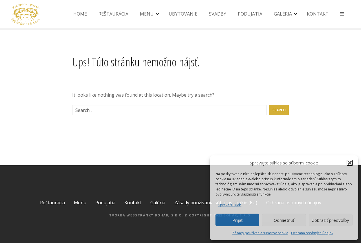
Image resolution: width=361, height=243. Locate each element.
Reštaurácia (52, 202)
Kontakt (132, 202)
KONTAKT (318, 14)
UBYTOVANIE (183, 14)
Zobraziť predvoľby (330, 220)
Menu (80, 202)
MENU (147, 14)
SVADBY (217, 14)
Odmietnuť (284, 220)
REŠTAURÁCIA (113, 14)
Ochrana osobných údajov (312, 233)
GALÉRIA (283, 14)
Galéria (157, 202)
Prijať (237, 220)
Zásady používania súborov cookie (260, 233)
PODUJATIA (250, 14)
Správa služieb (229, 205)
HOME (80, 14)
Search (279, 110)
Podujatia (105, 202)
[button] (350, 163)
